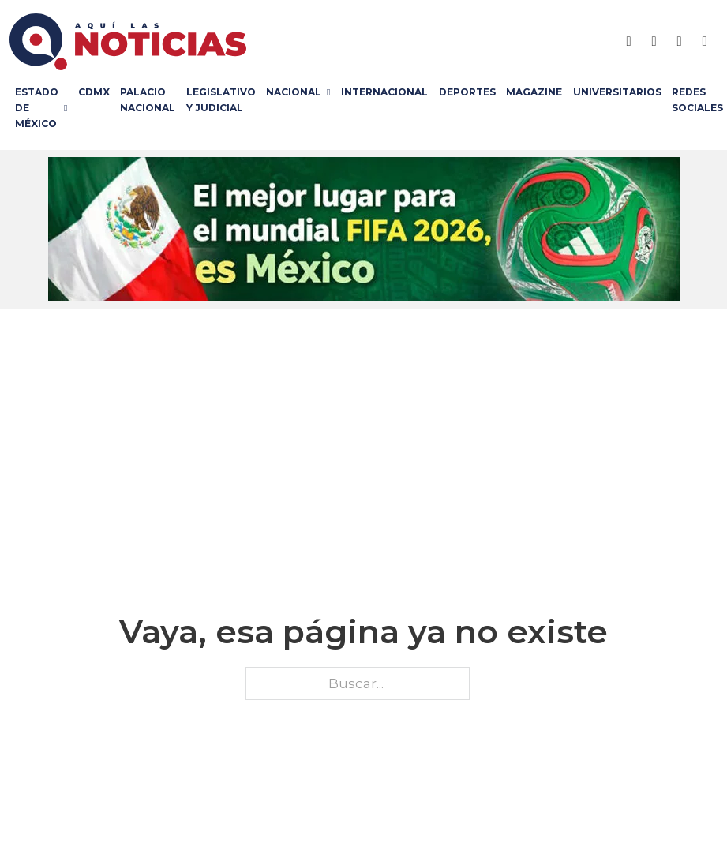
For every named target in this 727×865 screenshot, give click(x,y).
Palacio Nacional (147, 100)
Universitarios (617, 92)
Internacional (384, 92)
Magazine (534, 92)
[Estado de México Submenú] (68, 108)
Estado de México (36, 108)
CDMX (94, 92)
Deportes (467, 92)
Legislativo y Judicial (221, 100)
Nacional (293, 92)
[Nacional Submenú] (331, 92)
